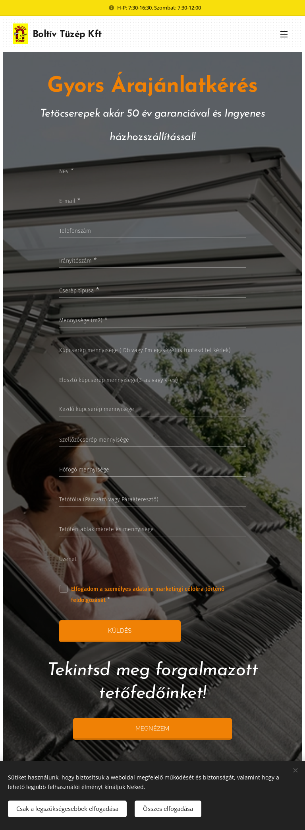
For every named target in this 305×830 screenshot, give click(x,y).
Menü (284, 34)
